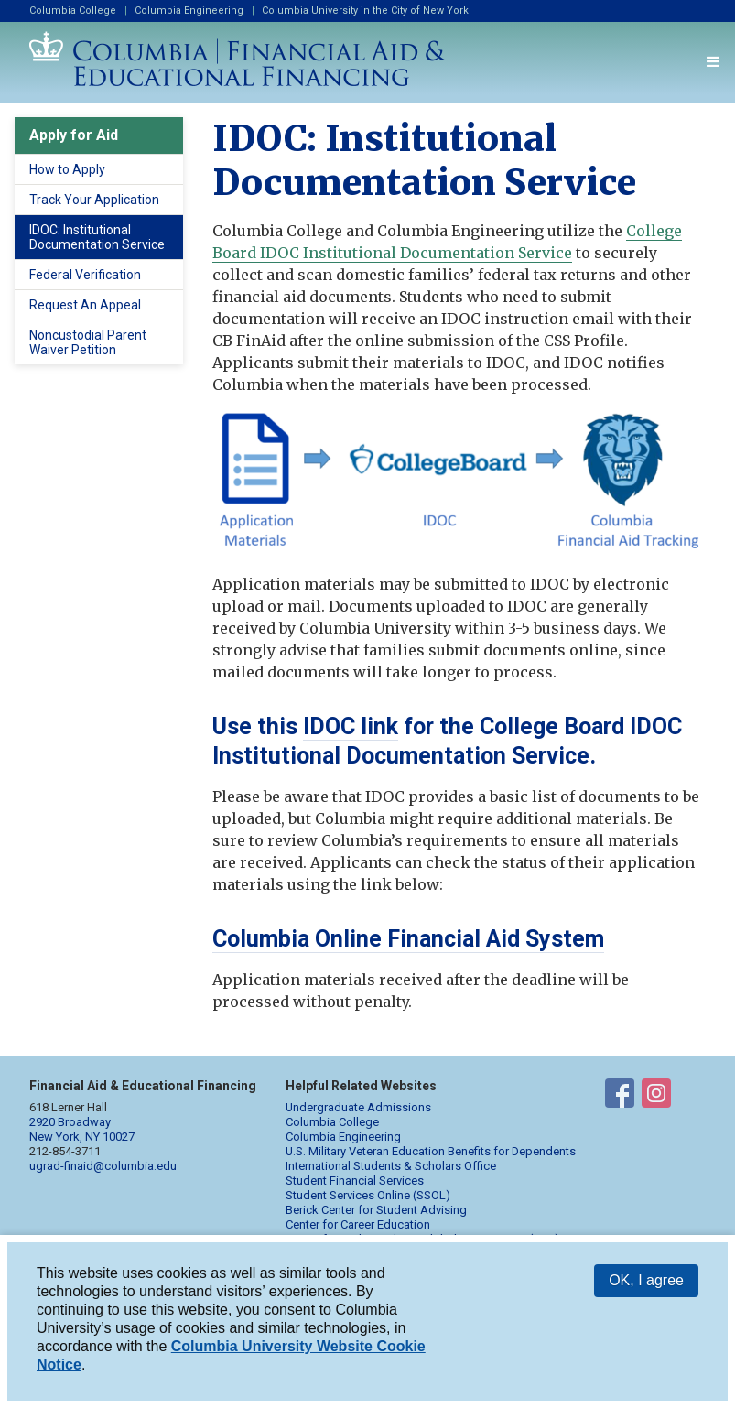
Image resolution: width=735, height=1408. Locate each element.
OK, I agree (646, 1280)
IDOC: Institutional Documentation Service (97, 237)
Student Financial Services (355, 1180)
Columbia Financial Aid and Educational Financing (238, 58)
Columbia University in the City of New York (365, 10)
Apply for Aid (73, 135)
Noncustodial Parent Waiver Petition (87, 342)
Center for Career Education (358, 1224)
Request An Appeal (85, 305)
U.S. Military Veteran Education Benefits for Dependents (431, 1151)
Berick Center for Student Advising (376, 1210)
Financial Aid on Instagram (656, 1096)
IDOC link (350, 726)
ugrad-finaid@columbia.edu (103, 1166)
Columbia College (72, 10)
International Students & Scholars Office (391, 1166)
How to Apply (67, 169)
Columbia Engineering (189, 10)
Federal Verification (85, 274)
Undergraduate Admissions (358, 1107)
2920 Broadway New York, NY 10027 (82, 1129)
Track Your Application (94, 199)
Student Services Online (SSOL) (368, 1195)
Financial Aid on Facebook (619, 1096)
